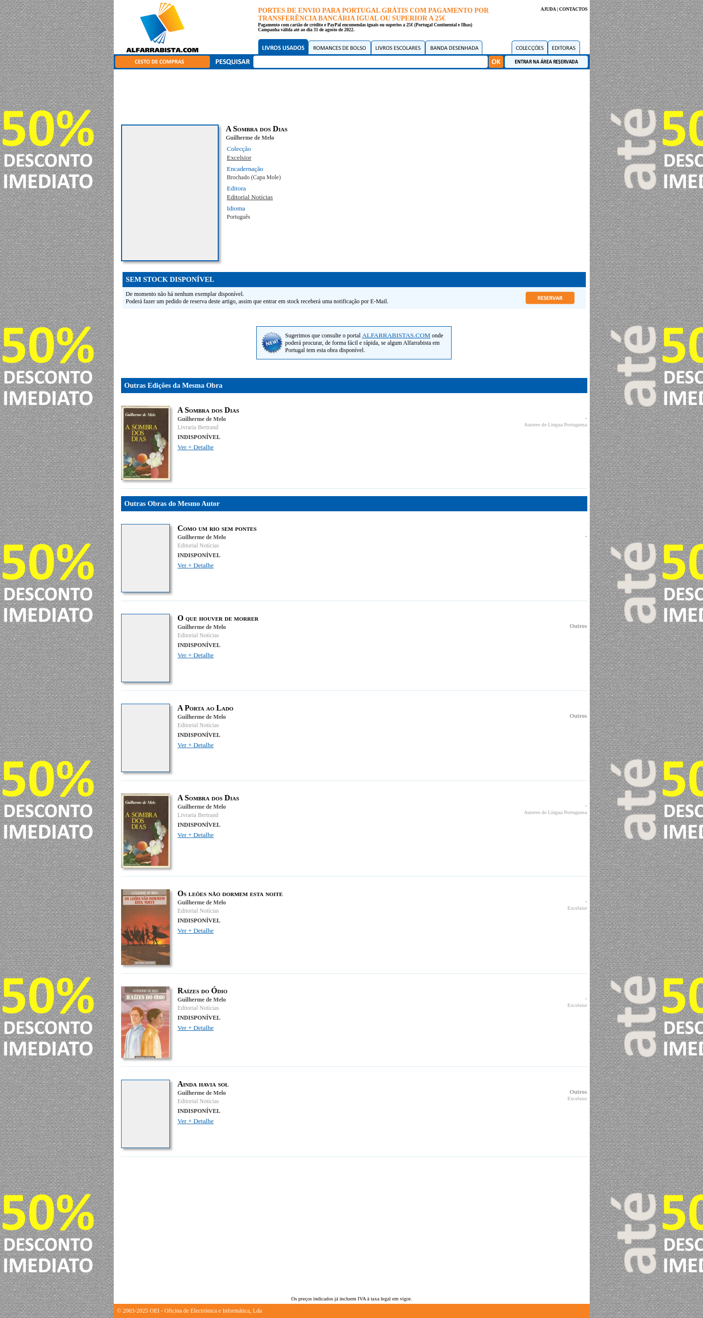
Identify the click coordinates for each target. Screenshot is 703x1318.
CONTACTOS (573, 9)
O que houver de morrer (218, 618)
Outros (578, 626)
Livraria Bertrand (198, 427)
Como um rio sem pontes (217, 528)
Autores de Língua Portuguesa (555, 424)
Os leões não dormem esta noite (230, 893)
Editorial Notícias (250, 197)
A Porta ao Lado (206, 708)
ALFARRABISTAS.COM (396, 335)
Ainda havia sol (203, 1084)
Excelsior (239, 157)
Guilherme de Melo (250, 137)
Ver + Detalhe (196, 447)
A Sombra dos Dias (208, 410)
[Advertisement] (354, 95)
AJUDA (548, 9)
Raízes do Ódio (202, 990)
